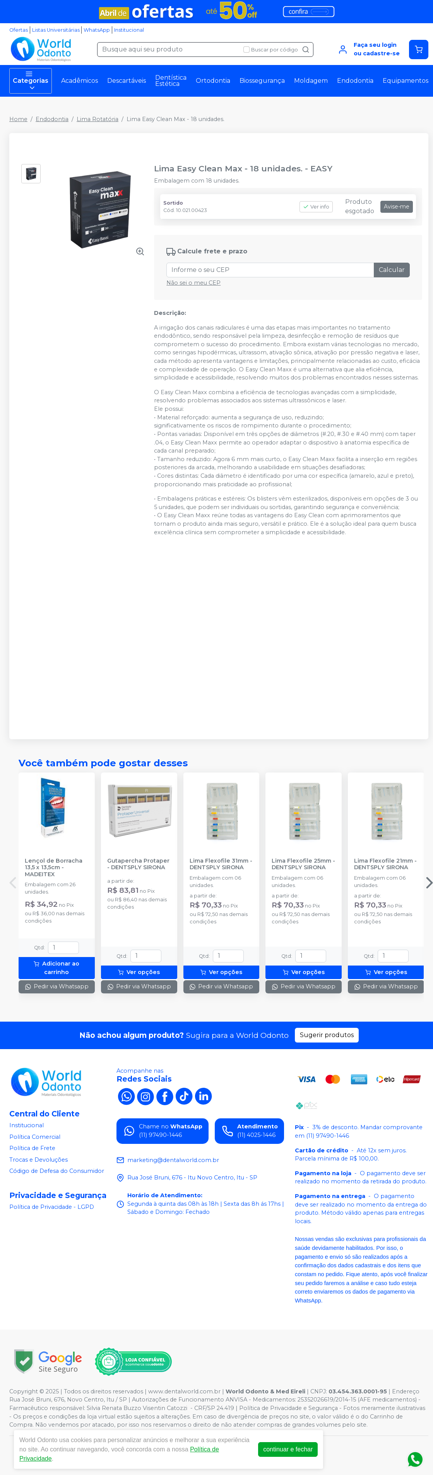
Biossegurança (262, 80)
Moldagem (311, 80)
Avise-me (396, 206)
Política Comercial (34, 1136)
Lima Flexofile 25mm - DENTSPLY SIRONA (303, 864)
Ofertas (18, 30)
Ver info (316, 207)
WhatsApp (97, 30)
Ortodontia (213, 80)
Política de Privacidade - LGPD (51, 1206)
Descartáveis (126, 80)
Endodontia (355, 80)
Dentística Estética (171, 80)
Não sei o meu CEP (193, 282)
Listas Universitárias (56, 30)
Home (18, 119)
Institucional (129, 30)
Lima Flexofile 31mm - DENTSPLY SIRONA (221, 864)
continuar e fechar (288, 1449)
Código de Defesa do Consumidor (56, 1171)
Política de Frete (32, 1148)
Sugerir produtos (327, 1035)
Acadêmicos (79, 80)
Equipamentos (405, 80)
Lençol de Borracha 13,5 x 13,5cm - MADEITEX (53, 868)
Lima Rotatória (97, 119)
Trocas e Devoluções (38, 1159)
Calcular (392, 269)
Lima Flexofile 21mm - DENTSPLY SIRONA (385, 864)
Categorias (30, 81)
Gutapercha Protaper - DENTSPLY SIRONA (138, 864)
